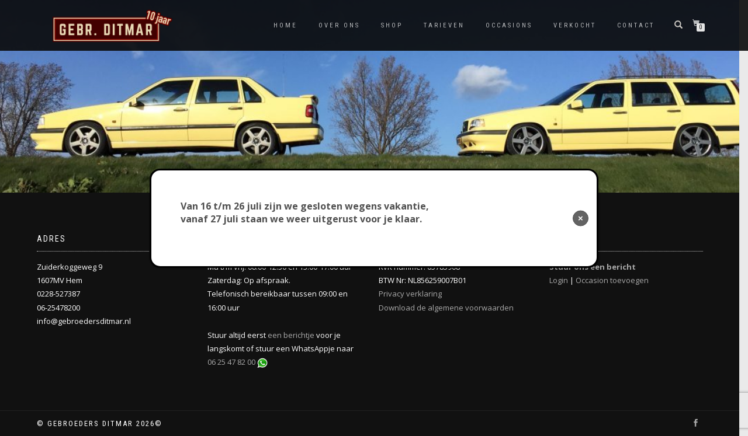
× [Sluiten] (580, 218)
